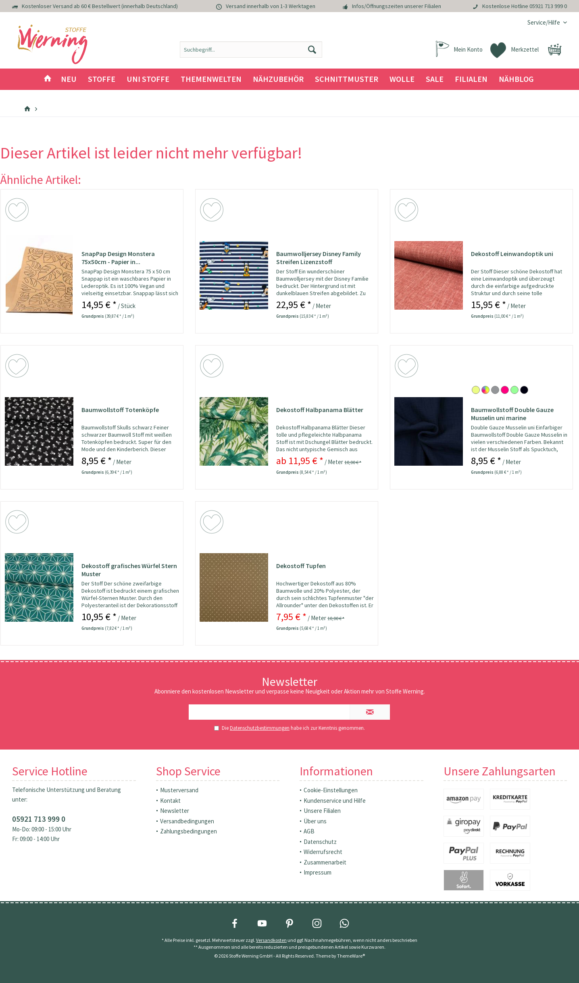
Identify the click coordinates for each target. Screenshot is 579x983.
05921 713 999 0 (548, 6)
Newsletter (174, 810)
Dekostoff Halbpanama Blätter (319, 410)
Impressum (317, 872)
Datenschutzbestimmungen (260, 728)
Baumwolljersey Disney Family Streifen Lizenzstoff (318, 258)
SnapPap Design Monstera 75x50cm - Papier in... (118, 258)
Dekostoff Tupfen (301, 566)
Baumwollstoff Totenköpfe (120, 410)
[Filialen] (471, 79)
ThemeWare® (351, 956)
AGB (309, 831)
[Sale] (434, 79)
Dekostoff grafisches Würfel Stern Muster (129, 570)
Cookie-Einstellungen (331, 790)
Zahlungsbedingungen (188, 831)
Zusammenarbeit (325, 862)
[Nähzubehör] (278, 79)
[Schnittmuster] (346, 79)
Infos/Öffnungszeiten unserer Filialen (396, 6)
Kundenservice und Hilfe (335, 800)
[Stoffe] (101, 79)
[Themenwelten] (211, 79)
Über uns (315, 821)
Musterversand (179, 790)
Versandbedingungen (187, 821)
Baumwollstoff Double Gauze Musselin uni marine (512, 414)
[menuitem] (544, 22)
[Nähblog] (516, 79)
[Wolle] (402, 79)
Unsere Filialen (322, 810)
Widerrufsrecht (323, 852)
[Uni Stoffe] (148, 79)
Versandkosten (271, 940)
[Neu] (68, 79)
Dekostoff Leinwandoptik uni (512, 254)
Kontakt (170, 800)
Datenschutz (320, 842)
